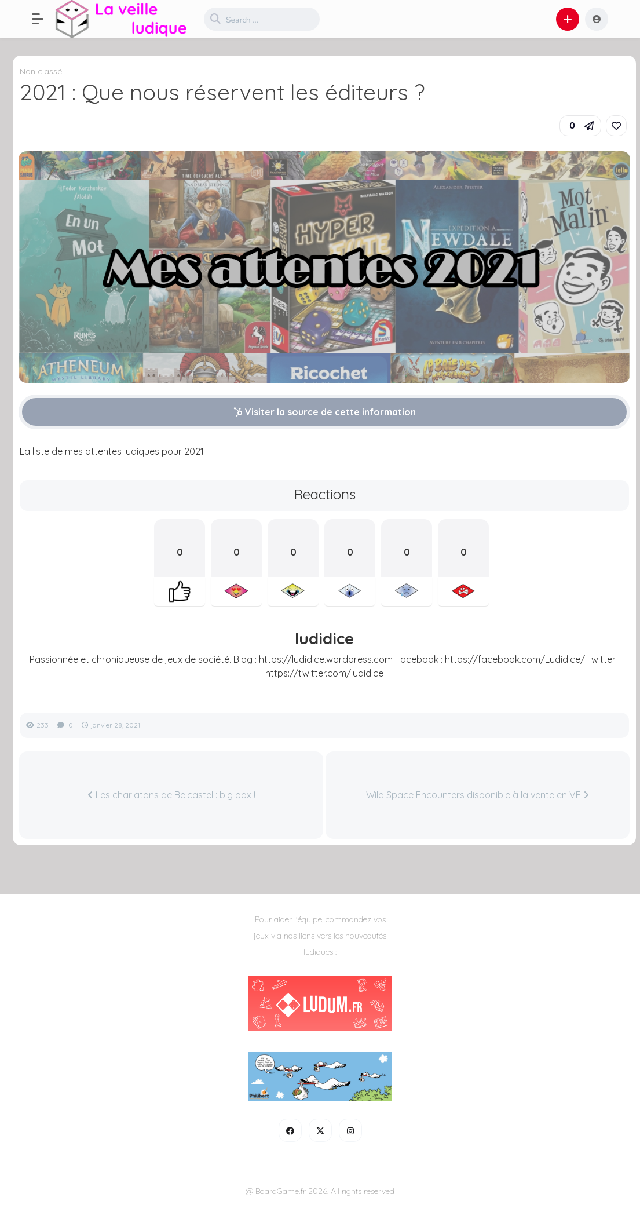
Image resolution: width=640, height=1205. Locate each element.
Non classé (41, 71)
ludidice (324, 638)
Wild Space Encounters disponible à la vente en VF (477, 795)
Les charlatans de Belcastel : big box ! (171, 795)
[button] (43, 19)
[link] (616, 125)
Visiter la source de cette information (324, 412)
